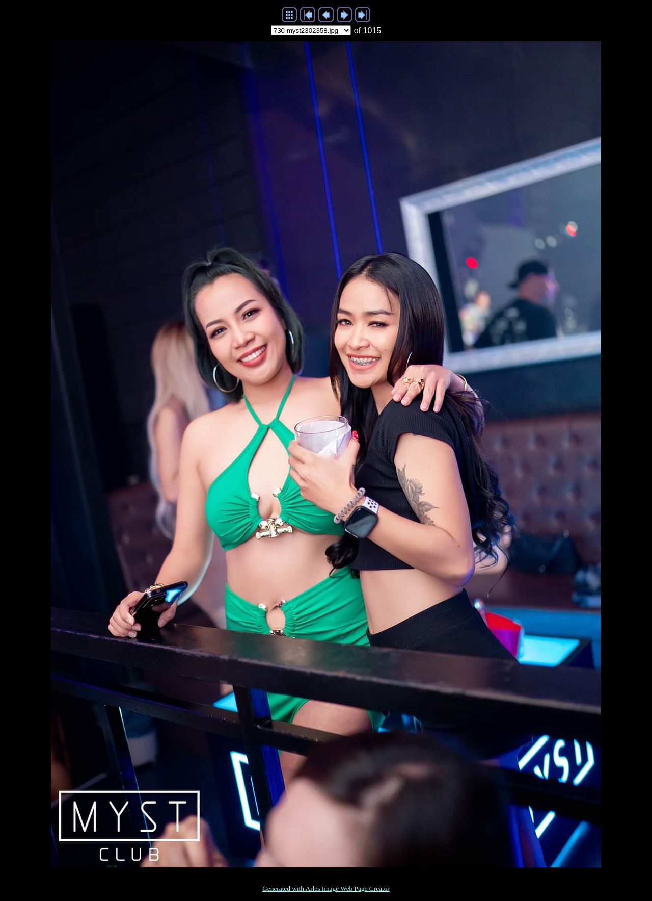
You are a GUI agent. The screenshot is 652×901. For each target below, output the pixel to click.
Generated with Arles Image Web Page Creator (326, 888)
